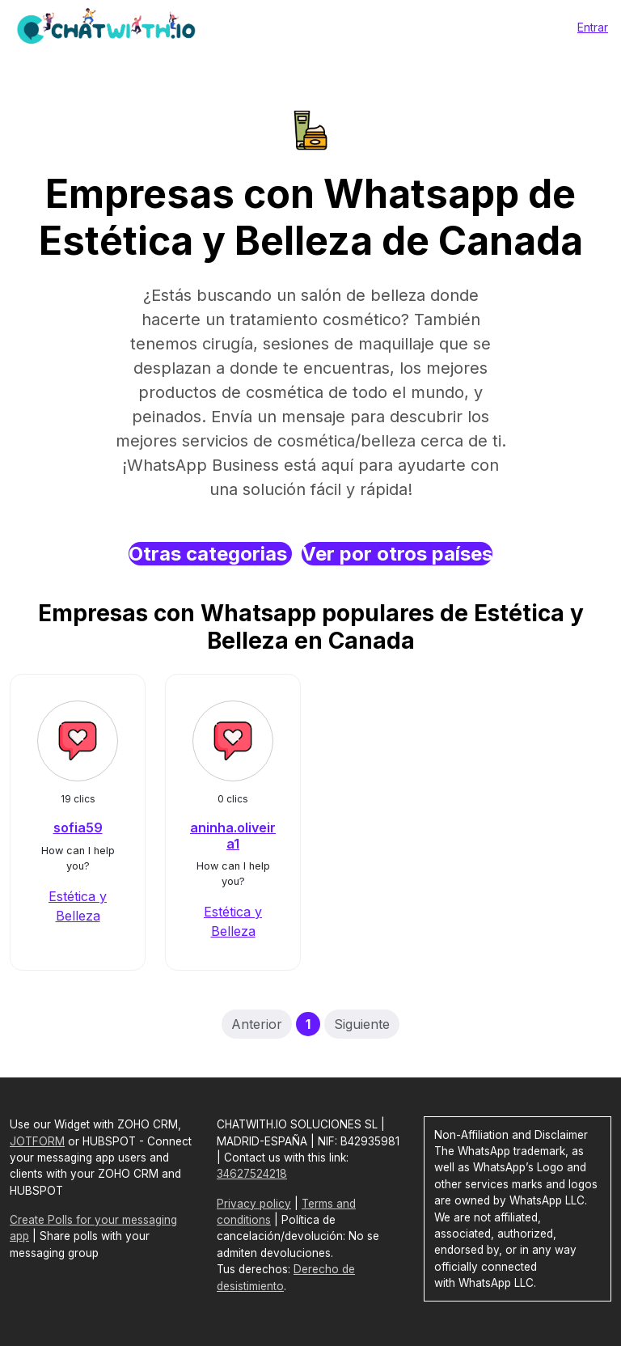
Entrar (592, 27)
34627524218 (252, 1173)
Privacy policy (254, 1203)
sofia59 (78, 827)
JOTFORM (37, 1141)
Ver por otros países (397, 553)
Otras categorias (210, 553)
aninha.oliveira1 (233, 835)
